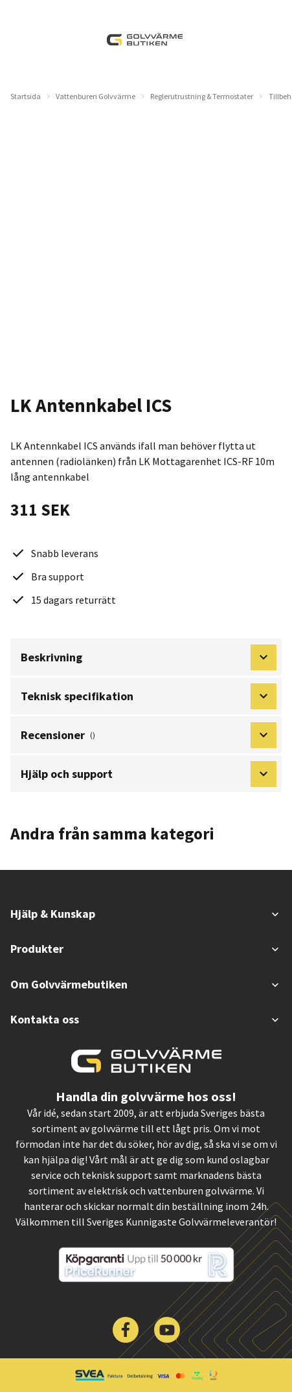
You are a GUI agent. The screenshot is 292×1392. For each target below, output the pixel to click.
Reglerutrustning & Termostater (201, 96)
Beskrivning (148, 657)
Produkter (146, 948)
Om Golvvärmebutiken (146, 984)
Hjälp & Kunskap (146, 913)
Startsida (25, 96)
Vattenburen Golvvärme (95, 96)
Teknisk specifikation (148, 696)
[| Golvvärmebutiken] (145, 39)
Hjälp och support (148, 774)
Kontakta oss (146, 1019)
